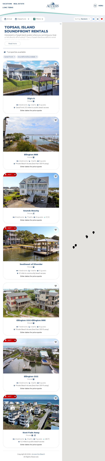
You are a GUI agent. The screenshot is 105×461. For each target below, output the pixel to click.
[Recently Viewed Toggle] (97, 19)
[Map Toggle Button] (93, 19)
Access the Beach (38, 454)
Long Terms (8, 7)
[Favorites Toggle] (101, 19)
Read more (12, 44)
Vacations (7, 4)
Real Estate (19, 4)
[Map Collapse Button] (60, 24)
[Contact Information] (95, 5)
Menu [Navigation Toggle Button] (101, 5)
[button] (6, 78)
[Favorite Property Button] (56, 64)
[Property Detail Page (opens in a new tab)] (31, 78)
